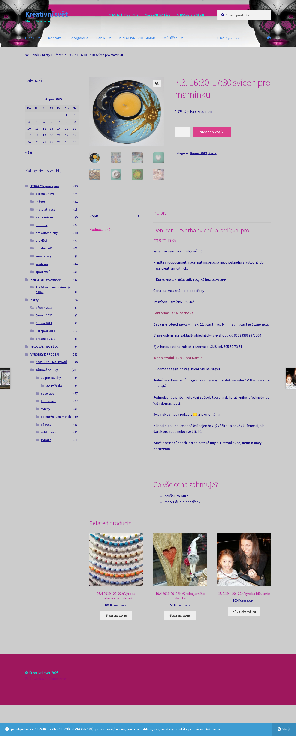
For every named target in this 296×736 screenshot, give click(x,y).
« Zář (28, 152)
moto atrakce (45, 209)
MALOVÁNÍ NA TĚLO (158, 14)
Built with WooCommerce (45, 678)
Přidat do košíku (212, 132)
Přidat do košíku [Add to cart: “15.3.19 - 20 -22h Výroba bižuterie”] (244, 611)
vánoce (46, 424)
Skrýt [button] (286, 729)
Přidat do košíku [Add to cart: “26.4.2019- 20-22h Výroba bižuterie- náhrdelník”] (116, 616)
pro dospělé (44, 248)
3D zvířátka (54, 385)
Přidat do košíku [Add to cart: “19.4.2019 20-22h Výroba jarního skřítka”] (180, 616)
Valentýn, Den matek (56, 417)
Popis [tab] (93, 215)
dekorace (47, 393)
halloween (48, 401)
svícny (45, 409)
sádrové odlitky (47, 370)
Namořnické (44, 217)
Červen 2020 (44, 315)
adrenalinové (45, 194)
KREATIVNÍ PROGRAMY (123, 14)
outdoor (41, 225)
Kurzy (46, 55)
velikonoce (48, 432)
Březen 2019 (62, 55)
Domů (35, 55)
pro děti (41, 240)
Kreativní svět (46, 14)
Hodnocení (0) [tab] (100, 229)
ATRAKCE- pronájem (190, 14)
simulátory (43, 256)
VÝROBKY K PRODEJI (44, 354)
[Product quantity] (182, 132)
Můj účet (170, 38)
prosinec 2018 (45, 339)
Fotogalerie (78, 38)
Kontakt (54, 38)
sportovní (43, 272)
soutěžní (42, 264)
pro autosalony (47, 233)
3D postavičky (51, 378)
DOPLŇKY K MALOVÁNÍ (51, 362)
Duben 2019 (44, 323)
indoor (40, 201)
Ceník (100, 38)
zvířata (46, 440)
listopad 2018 (45, 331)
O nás (29, 38)
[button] (157, 83)
